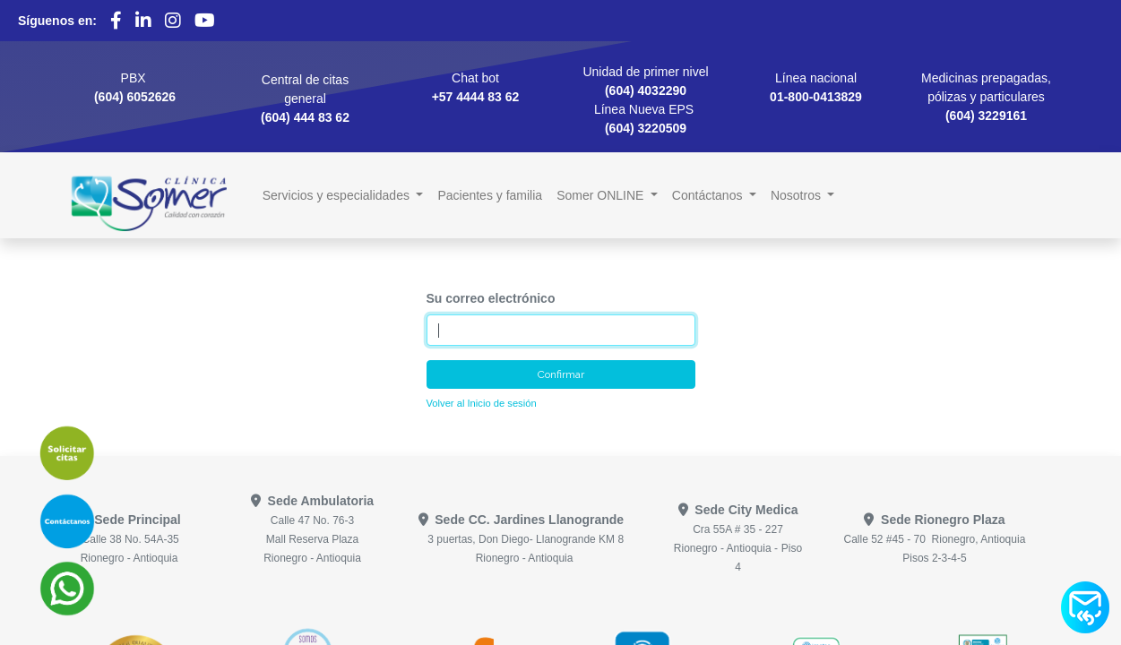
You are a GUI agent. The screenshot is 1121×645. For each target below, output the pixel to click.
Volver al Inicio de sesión (482, 403)
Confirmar (561, 374)
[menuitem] (489, 195)
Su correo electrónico (491, 298)
